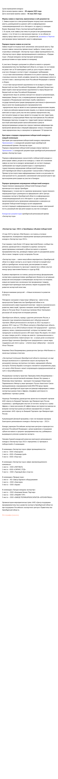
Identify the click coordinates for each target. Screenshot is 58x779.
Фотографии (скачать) (10, 515)
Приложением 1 (8, 143)
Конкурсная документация (12, 214)
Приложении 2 (7, 150)
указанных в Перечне (47, 36)
